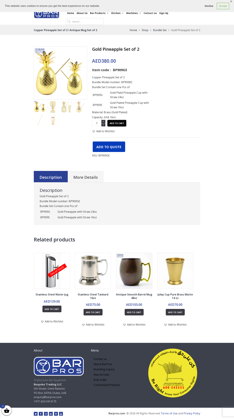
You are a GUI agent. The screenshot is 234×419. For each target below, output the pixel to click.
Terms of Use (169, 413)
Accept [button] (223, 6)
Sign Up (163, 13)
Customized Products (107, 385)
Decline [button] (209, 6)
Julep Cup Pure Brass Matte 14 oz (175, 296)
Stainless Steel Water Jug (52, 294)
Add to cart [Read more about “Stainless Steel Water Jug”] (52, 309)
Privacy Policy (192, 413)
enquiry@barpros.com (47, 397)
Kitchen (117, 13)
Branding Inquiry (104, 369)
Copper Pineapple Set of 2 (51, 30)
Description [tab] (51, 177)
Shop (145, 30)
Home (70, 13)
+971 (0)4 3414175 (45, 401)
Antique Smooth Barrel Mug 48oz (134, 296)
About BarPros (103, 364)
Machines (133, 13)
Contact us (150, 13)
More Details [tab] (85, 177)
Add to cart (117, 123)
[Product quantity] (98, 123)
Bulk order (100, 380)
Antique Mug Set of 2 (83, 30)
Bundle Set (160, 30)
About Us (82, 13)
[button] (103, 131)
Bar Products (99, 13)
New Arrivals (101, 374)
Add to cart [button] (93, 312)
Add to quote (108, 147)
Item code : (101, 70)
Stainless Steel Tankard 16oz (93, 296)
